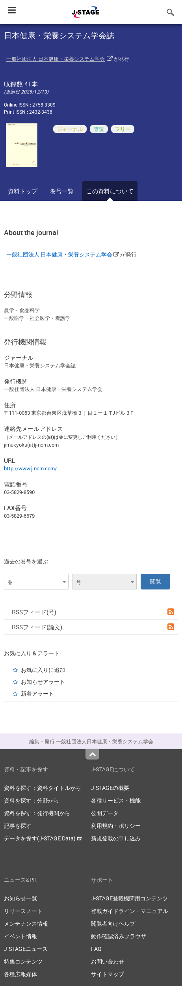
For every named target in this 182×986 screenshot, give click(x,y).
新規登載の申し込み (116, 838)
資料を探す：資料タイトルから (42, 787)
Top (92, 754)
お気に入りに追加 (43, 670)
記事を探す (18, 825)
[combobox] (36, 581)
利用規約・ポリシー (116, 825)
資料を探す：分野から (31, 800)
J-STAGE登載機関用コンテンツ (129, 898)
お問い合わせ (107, 961)
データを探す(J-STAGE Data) (43, 838)
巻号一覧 (62, 191)
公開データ (105, 813)
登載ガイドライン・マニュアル (129, 911)
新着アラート (37, 693)
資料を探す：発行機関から (37, 813)
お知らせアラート (43, 681)
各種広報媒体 (20, 974)
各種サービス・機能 (116, 800)
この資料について (110, 191)
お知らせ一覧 (20, 898)
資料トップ (22, 191)
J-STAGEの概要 (110, 787)
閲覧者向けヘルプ (113, 923)
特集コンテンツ (23, 961)
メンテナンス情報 (26, 923)
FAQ (96, 948)
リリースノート (23, 911)
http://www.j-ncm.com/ (30, 468)
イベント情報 (20, 936)
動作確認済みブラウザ (118, 936)
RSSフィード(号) (93, 612)
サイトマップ (107, 974)
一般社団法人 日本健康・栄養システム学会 (55, 58)
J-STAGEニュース (26, 948)
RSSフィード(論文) (93, 627)
